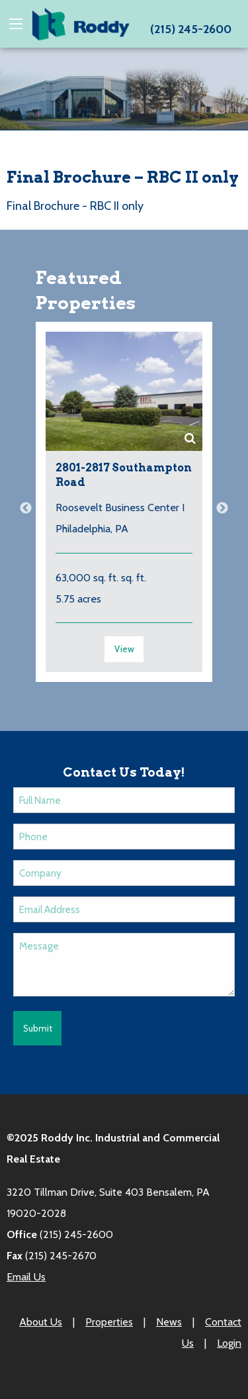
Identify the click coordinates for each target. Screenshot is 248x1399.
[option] (124, 508)
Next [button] (222, 508)
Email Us (26, 1277)
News (169, 1322)
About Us (40, 1322)
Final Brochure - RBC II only (75, 206)
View (124, 649)
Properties (109, 1322)
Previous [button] (25, 508)
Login (229, 1343)
